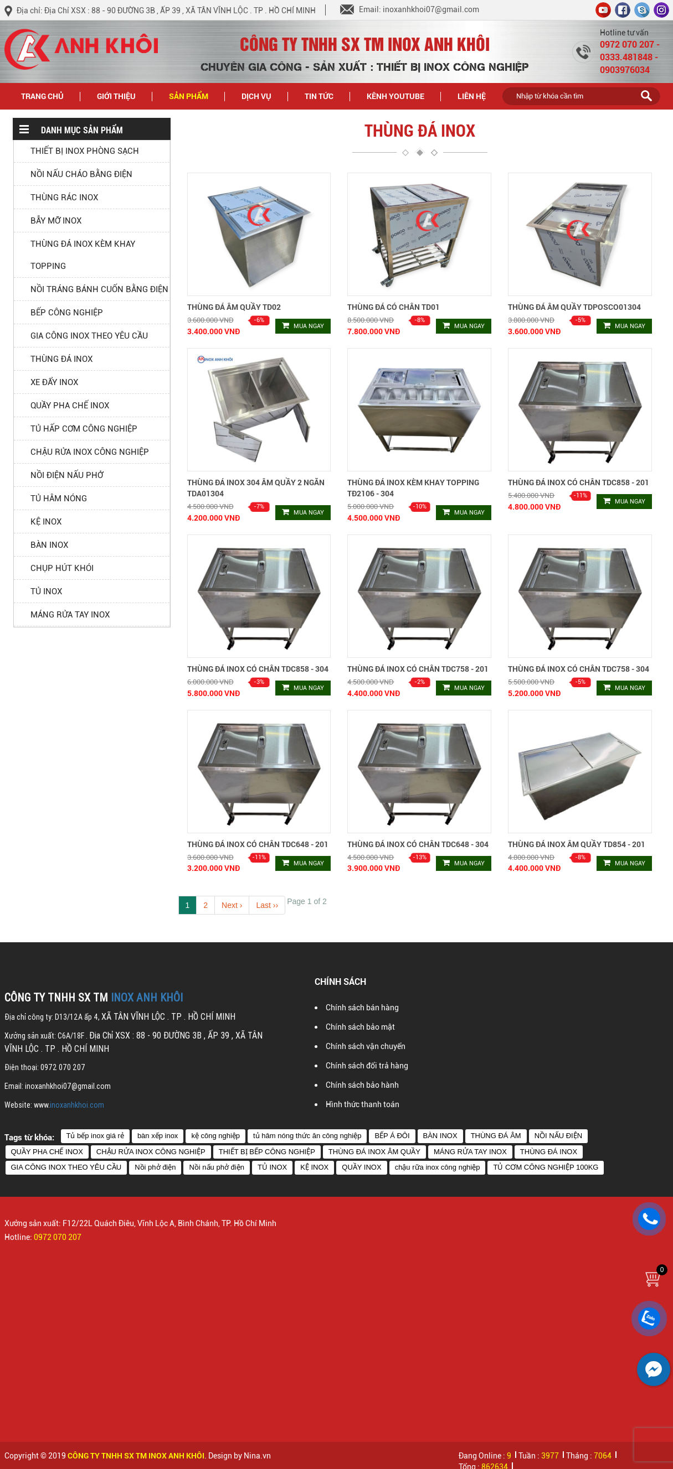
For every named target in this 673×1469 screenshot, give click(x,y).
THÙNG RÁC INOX (64, 198)
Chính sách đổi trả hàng (367, 1065)
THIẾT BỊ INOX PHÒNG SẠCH (84, 151)
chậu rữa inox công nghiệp (437, 1167)
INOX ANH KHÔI (147, 997)
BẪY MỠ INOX (55, 221)
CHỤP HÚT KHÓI (62, 568)
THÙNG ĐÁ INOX (61, 359)
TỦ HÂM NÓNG (58, 498)
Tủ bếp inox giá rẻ (95, 1135)
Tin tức (325, 95)
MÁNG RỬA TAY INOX (70, 615)
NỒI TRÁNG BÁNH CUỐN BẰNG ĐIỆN (99, 289)
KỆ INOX (45, 522)
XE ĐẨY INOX (54, 382)
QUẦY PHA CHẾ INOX (69, 406)
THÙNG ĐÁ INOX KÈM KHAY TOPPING (82, 255)
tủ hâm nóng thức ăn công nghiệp (307, 1135)
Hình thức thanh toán (362, 1104)
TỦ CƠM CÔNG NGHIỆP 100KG (545, 1167)
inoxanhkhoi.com (77, 1105)
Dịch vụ (256, 96)
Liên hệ (472, 96)
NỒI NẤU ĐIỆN (558, 1135)
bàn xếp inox (157, 1135)
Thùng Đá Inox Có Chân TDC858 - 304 (257, 668)
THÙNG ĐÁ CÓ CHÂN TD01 (393, 307)
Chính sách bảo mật (360, 1026)
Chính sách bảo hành (362, 1085)
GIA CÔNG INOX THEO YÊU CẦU (89, 336)
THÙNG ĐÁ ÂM (496, 1135)
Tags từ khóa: (29, 1137)
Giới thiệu (116, 96)
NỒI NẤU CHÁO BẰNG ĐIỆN (81, 174)
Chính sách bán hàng (362, 1007)
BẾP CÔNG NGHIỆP (66, 313)
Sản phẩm (195, 95)
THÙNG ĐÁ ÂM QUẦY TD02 (234, 307)
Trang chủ (42, 96)
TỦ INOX (46, 591)
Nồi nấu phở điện (216, 1167)
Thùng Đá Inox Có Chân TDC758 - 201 (418, 668)
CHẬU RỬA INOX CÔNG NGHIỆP (89, 452)
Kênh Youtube (395, 96)
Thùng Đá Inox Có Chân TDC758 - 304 (578, 668)
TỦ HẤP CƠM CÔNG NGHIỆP (83, 429)
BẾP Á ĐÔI (391, 1135)
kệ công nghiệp (215, 1135)
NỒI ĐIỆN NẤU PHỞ (66, 475)
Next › (232, 905)
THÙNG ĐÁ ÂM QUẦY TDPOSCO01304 (574, 307)
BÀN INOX (49, 545)
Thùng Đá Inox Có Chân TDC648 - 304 (418, 844)
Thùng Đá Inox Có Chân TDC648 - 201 (257, 844)
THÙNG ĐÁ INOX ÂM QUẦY (374, 1152)
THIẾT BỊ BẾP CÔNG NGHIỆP (267, 1152)
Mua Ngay (303, 325)
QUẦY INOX (361, 1167)
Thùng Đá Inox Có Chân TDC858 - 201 (578, 482)
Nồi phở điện (155, 1167)
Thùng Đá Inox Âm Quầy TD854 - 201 (576, 844)
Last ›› (267, 905)
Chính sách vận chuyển (365, 1046)
